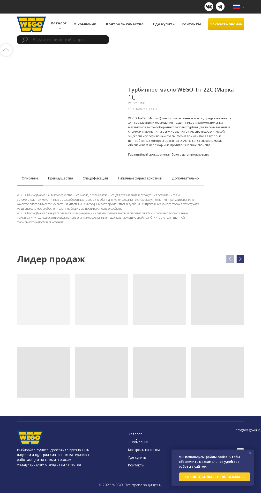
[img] (238, 7)
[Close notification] (250, 453)
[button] (226, 24)
